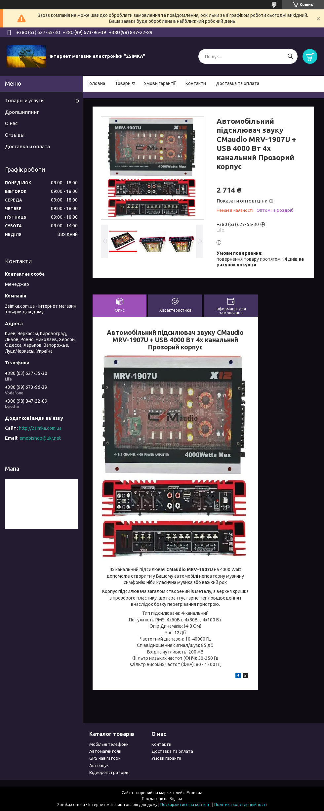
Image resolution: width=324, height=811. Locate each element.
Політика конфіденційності (240, 804)
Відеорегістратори (108, 772)
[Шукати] (290, 56)
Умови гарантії (160, 83)
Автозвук (99, 765)
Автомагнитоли (105, 751)
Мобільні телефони (109, 744)
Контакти (195, 83)
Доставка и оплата (27, 146)
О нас (11, 123)
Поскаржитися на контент (185, 804)
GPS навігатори (105, 758)
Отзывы (14, 135)
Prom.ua (194, 792)
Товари (123, 83)
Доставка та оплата (237, 83)
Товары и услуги (24, 100)
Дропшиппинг (22, 112)
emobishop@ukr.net (40, 438)
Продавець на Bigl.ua (162, 798)
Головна (96, 83)
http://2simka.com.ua (40, 428)
